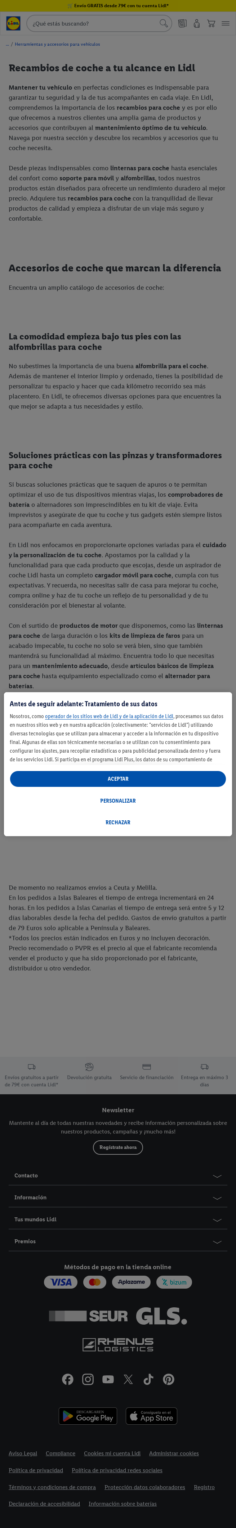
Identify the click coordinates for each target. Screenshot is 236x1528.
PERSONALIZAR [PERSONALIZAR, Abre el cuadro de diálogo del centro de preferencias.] (118, 800)
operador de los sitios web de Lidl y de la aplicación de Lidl (109, 716)
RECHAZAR (118, 822)
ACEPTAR (118, 778)
